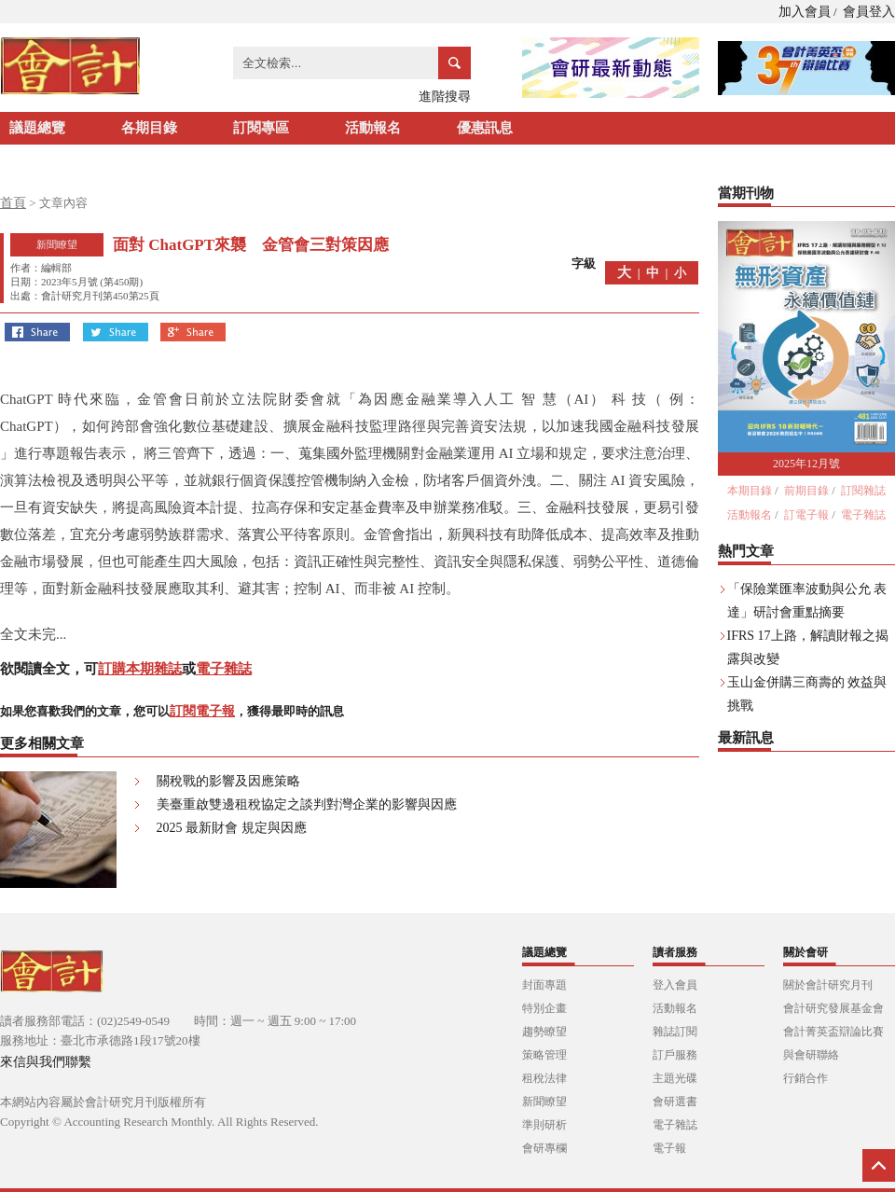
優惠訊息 (485, 127)
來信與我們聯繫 (45, 1062)
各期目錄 (149, 127)
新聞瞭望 (544, 1101)
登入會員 (675, 984)
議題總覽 (37, 127)
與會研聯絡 (811, 1054)
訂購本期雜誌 (140, 668)
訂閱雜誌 (863, 490)
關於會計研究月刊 (828, 984)
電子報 (669, 1148)
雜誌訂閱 (675, 1031)
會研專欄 (544, 1148)
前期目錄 (806, 490)
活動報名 (373, 127)
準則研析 (544, 1124)
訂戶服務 (675, 1054)
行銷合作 (805, 1078)
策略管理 (544, 1054)
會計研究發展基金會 (833, 1008)
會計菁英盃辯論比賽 (833, 1031)
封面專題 (544, 984)
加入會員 (804, 12)
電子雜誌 (224, 668)
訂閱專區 (261, 127)
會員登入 (869, 12)
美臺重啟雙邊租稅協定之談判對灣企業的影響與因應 (307, 804)
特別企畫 (544, 1008)
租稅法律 (544, 1078)
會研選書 (675, 1101)
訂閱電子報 (202, 711)
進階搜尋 (445, 97)
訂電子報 (806, 514)
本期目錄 (749, 490)
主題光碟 (675, 1078)
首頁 (13, 203)
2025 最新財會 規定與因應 (232, 828)
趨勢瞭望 (544, 1031)
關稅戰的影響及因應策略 (228, 781)
